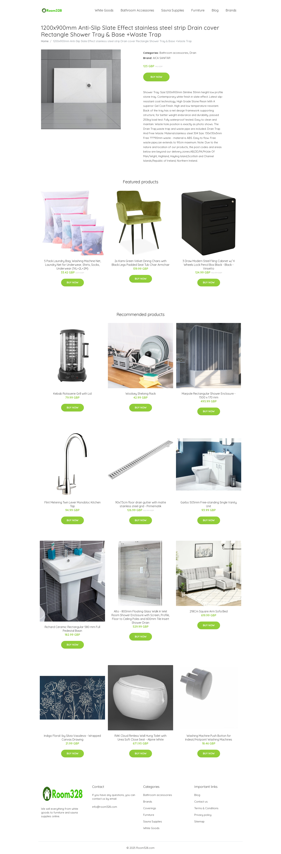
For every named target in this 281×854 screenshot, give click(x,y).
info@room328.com (104, 806)
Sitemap (199, 821)
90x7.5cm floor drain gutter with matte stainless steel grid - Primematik (140, 504)
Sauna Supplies (172, 10)
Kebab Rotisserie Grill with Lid (72, 393)
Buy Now (156, 76)
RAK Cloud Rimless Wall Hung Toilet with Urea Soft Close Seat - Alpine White (140, 737)
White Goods (104, 10)
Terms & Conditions (206, 808)
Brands (231, 10)
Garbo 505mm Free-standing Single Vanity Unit (208, 504)
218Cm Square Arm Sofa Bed (209, 611)
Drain (193, 52)
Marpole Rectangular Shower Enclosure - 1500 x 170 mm (208, 395)
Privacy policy (202, 815)
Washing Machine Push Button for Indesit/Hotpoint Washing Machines (208, 737)
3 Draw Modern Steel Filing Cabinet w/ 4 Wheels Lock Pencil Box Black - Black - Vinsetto (209, 264)
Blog (215, 10)
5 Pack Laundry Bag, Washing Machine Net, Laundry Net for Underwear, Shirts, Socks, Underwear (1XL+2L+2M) (72, 264)
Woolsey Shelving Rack (140, 393)
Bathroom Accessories (137, 10)
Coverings (149, 808)
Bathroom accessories (173, 52)
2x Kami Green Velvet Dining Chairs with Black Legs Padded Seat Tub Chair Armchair (141, 263)
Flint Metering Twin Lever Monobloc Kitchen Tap (72, 504)
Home (45, 41)
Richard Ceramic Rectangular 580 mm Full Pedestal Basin (72, 628)
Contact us (201, 801)
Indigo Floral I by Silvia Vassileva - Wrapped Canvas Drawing (72, 737)
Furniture (197, 10)
